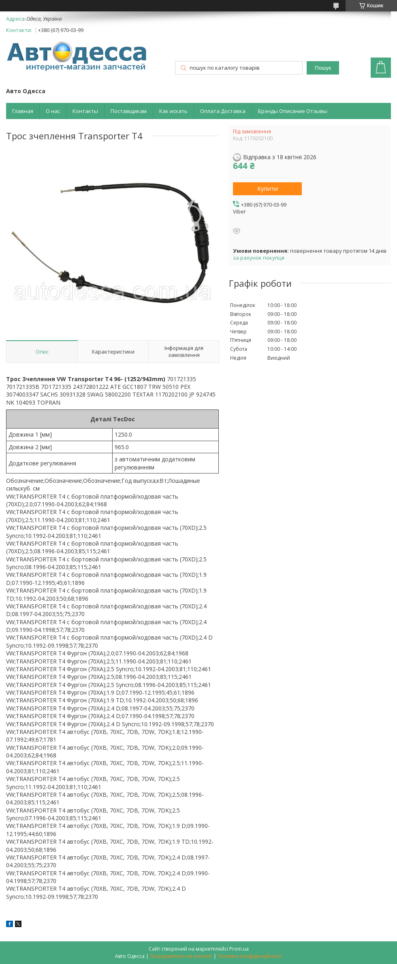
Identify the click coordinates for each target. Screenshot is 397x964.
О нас (53, 111)
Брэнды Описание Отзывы (292, 111)
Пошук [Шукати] (323, 68)
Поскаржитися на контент (181, 956)
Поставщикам (129, 111)
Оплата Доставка (222, 111)
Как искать (173, 111)
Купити (267, 188)
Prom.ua (239, 948)
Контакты (85, 111)
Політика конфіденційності (250, 956)
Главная (22, 111)
